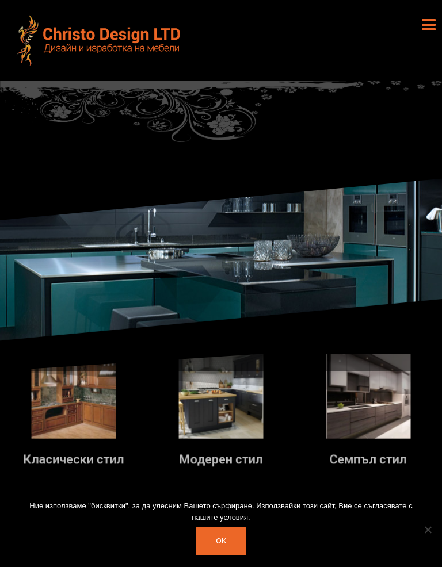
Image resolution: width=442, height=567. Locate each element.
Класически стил (74, 459)
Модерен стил (221, 459)
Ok (221, 541)
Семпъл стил (368, 459)
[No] (427, 529)
